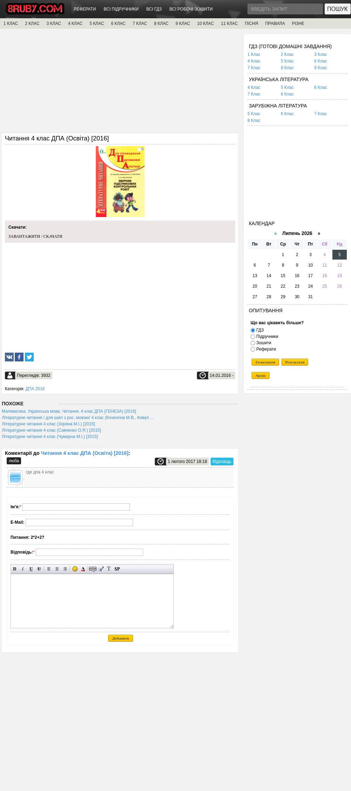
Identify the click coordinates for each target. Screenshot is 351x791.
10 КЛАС (205, 23)
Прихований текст (93, 568)
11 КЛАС (229, 23)
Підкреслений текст (31, 568)
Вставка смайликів (75, 568)
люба (14, 460)
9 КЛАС (183, 23)
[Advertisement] (120, 83)
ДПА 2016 (35, 388)
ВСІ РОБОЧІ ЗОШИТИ (191, 9)
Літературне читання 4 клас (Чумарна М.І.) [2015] (50, 436)
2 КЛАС (32, 23)
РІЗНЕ (298, 23)
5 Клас (287, 61)
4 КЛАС (75, 23)
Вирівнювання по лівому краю (49, 568)
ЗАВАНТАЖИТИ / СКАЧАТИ (35, 236)
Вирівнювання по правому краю (65, 568)
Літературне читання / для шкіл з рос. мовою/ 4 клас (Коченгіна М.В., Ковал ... (78, 417)
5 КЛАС (97, 23)
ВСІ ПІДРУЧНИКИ (121, 9)
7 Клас (253, 67)
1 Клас (253, 54)
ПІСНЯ (251, 23)
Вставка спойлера (117, 568)
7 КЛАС (140, 23)
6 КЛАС (118, 23)
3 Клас (320, 54)
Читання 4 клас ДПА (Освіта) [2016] (85, 453)
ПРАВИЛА (275, 23)
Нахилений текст (23, 568)
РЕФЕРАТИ (85, 9)
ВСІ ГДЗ (154, 9)
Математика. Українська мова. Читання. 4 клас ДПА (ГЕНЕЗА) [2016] (69, 411)
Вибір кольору (83, 568)
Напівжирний (15, 568)
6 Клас (320, 61)
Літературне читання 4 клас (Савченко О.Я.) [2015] (51, 430)
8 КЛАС (161, 23)
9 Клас (320, 67)
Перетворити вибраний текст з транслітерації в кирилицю (109, 568)
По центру (57, 568)
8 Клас (287, 67)
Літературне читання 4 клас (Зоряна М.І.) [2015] (48, 423)
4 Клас (253, 61)
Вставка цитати (101, 568)
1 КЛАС (11, 23)
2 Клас (287, 54)
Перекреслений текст (39, 568)
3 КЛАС (54, 23)
